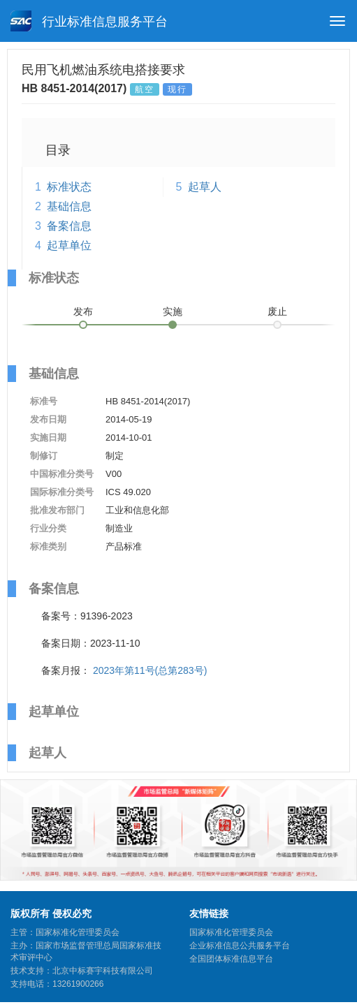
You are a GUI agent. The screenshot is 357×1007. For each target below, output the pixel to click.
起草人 (204, 187)
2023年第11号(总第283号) (150, 670)
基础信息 (69, 206)
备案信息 (69, 226)
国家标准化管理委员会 (231, 932)
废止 (277, 311)
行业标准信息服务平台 (89, 20)
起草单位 (69, 245)
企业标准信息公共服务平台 (239, 945)
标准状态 (69, 187)
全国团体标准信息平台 (231, 959)
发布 (83, 311)
